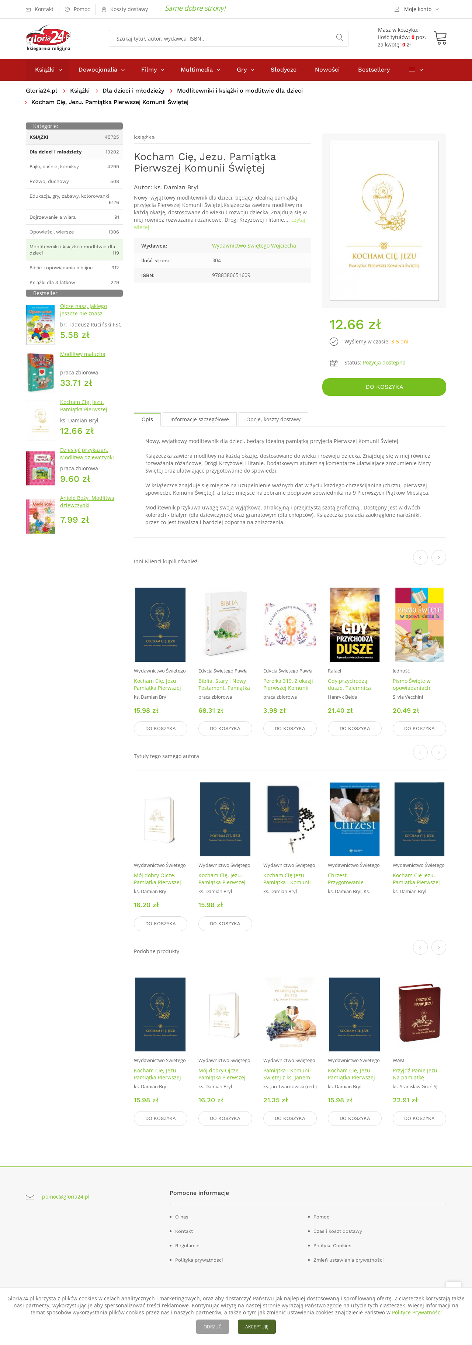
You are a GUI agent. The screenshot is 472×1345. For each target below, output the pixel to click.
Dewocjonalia (98, 69)
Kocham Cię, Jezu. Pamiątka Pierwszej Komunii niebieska (157, 687)
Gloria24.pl (41, 90)
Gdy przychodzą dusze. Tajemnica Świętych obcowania (353, 687)
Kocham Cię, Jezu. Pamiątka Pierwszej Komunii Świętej (83, 409)
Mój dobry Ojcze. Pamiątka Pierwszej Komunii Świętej (157, 882)
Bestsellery (374, 69)
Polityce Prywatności (417, 1312)
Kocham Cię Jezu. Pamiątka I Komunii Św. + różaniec (287, 882)
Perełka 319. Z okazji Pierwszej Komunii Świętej (288, 687)
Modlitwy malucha (82, 353)
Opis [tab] (147, 419)
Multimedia (197, 69)
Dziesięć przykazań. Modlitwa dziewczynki (87, 453)
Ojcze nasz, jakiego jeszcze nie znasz (83, 309)
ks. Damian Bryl (176, 187)
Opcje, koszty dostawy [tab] (273, 419)
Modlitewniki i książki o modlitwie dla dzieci (240, 90)
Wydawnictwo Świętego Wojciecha (254, 245)
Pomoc (321, 1217)
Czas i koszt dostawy (337, 1231)
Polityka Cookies (332, 1245)
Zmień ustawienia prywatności (348, 1260)
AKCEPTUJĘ (256, 1327)
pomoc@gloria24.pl (66, 1196)
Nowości (327, 69)
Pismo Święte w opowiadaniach (412, 684)
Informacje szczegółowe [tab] (199, 419)
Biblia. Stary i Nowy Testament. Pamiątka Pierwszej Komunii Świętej (224, 691)
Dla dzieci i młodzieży (133, 90)
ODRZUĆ (213, 1327)
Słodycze (283, 69)
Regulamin (187, 1245)
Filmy (149, 69)
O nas (181, 1217)
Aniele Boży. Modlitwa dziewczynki (87, 501)
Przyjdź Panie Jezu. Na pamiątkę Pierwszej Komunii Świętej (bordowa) (416, 1081)
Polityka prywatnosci (199, 1260)
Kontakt (184, 1231)
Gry (242, 69)
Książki (45, 69)
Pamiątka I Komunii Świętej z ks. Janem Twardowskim (287, 1077)
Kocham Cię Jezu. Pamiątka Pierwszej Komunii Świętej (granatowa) (416, 886)
